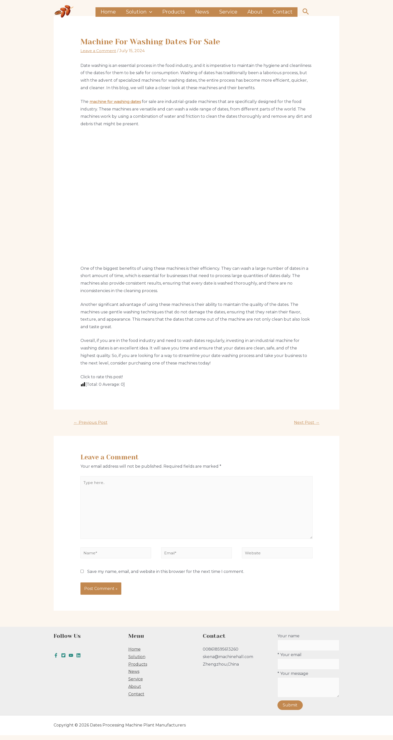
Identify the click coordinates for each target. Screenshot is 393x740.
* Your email (308, 665)
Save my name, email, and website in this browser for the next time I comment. (165, 575)
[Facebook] (56, 659)
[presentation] (149, 12)
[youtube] (71, 659)
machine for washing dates (116, 101)
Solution (139, 12)
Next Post (306, 422)
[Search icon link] (306, 12)
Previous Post (91, 422)
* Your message (308, 690)
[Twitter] (63, 659)
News (202, 12)
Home (108, 12)
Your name (308, 646)
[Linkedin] (78, 659)
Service (228, 12)
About (255, 12)
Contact (282, 12)
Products (173, 12)
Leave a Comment (98, 50)
